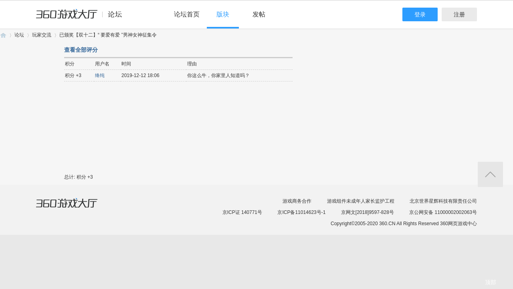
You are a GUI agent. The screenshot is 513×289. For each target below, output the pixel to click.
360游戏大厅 (75, 208)
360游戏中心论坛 (82, 17)
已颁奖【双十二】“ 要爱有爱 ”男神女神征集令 (108, 35)
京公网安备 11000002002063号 (443, 212)
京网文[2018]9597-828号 (367, 212)
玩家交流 (41, 35)
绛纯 (100, 75)
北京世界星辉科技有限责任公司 (443, 201)
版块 (222, 14)
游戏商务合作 (297, 201)
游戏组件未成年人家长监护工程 (360, 201)
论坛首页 (187, 14)
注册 (459, 14)
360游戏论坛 (3, 35)
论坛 (19, 35)
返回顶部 (490, 174)
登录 (420, 14)
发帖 (258, 14)
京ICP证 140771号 (242, 212)
